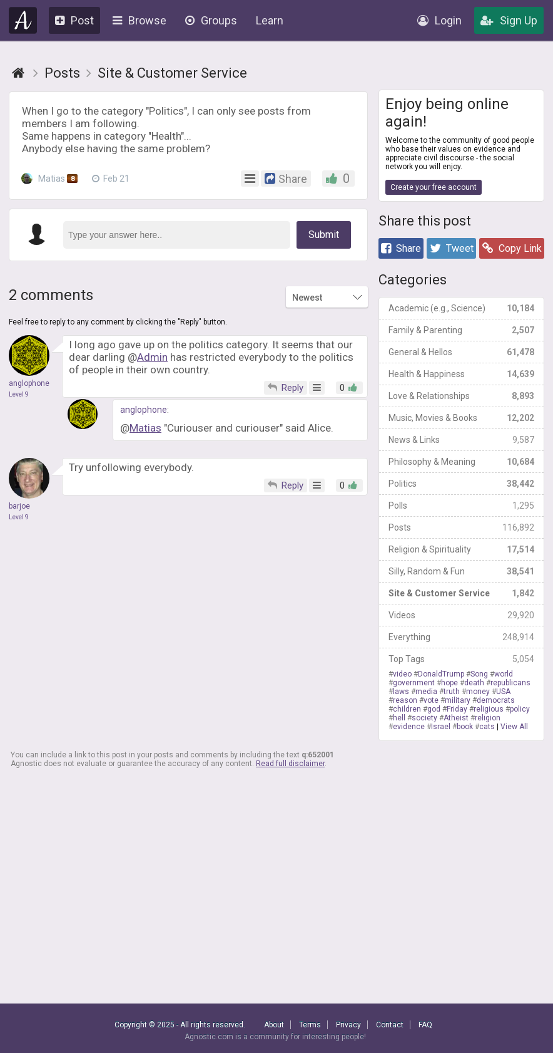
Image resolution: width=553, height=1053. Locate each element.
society (424, 717)
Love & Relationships (461, 396)
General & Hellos (461, 352)
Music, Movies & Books (461, 418)
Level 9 (19, 394)
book (465, 726)
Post (74, 20)
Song (479, 674)
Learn (269, 20)
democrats (496, 700)
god (433, 709)
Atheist (456, 717)
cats (487, 726)
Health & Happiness (461, 374)
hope (449, 682)
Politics (461, 484)
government (414, 682)
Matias (50, 178)
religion (487, 717)
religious (489, 709)
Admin (152, 357)
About (274, 1024)
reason (405, 700)
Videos (461, 615)
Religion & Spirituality (461, 549)
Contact (389, 1024)
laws (401, 691)
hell (399, 717)
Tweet (452, 248)
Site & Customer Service (461, 593)
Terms (310, 1024)
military (457, 700)
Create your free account (433, 187)
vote (431, 700)
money (478, 691)
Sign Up (508, 20)
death (474, 682)
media (426, 691)
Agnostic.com (23, 20)
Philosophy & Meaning (461, 462)
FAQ (425, 1024)
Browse (139, 20)
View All (514, 726)
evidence (409, 726)
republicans (510, 682)
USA (503, 691)
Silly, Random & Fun (461, 571)
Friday (457, 709)
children (407, 709)
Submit (323, 235)
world (503, 674)
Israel (440, 726)
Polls (461, 506)
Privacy (348, 1024)
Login (439, 20)
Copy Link (512, 248)
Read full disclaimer (290, 763)
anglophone (143, 410)
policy (520, 709)
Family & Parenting (461, 330)
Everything (461, 637)
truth (452, 691)
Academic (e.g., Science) (461, 308)
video (402, 674)
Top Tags (461, 659)
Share (401, 248)
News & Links (461, 440)
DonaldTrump (441, 674)
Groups (211, 20)
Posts (461, 527)
